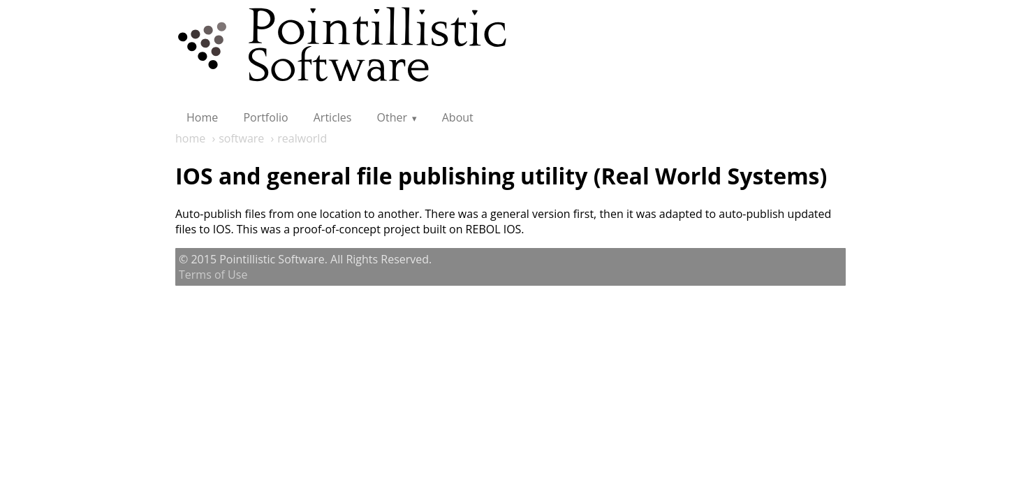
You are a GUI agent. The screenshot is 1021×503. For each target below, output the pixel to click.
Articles (333, 117)
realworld (302, 138)
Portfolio (265, 117)
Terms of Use (213, 274)
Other (392, 117)
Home (202, 117)
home (190, 138)
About (457, 117)
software (241, 138)
